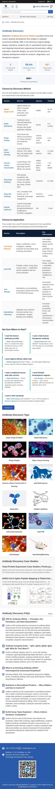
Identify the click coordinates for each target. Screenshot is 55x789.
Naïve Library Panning (30, 17)
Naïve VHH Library (13, 399)
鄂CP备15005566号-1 (23, 785)
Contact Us (41, 1)
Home (7, 22)
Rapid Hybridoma (13, 378)
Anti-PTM (7, 269)
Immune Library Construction (9, 165)
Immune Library (10, 401)
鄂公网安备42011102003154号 (27, 787)
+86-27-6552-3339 (42, 7)
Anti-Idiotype (38, 378)
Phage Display (39, 341)
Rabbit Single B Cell (14, 362)
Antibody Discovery (17, 22)
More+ (50, 614)
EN (50, 1)
